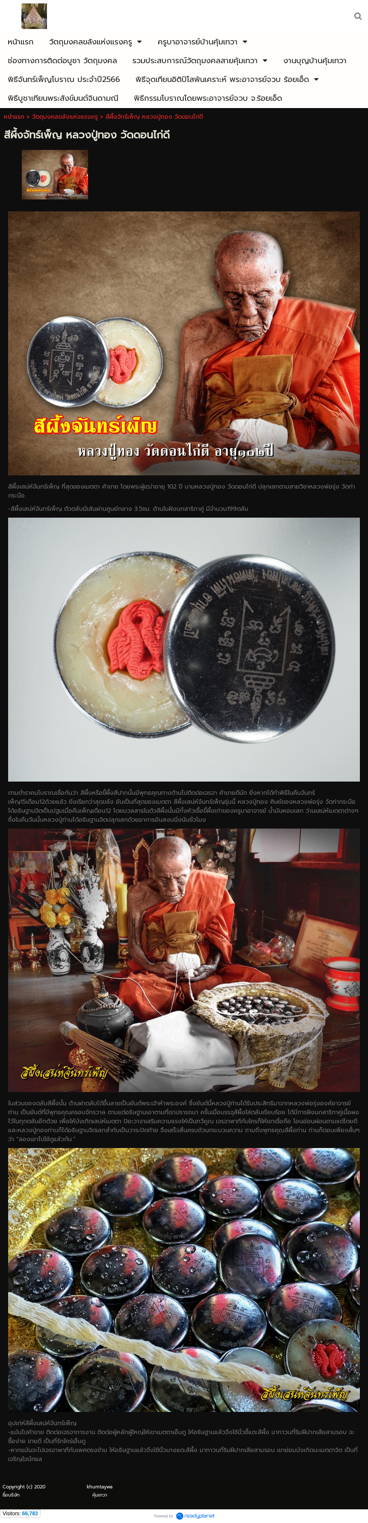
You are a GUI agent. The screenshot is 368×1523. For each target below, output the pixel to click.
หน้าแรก (14, 116)
